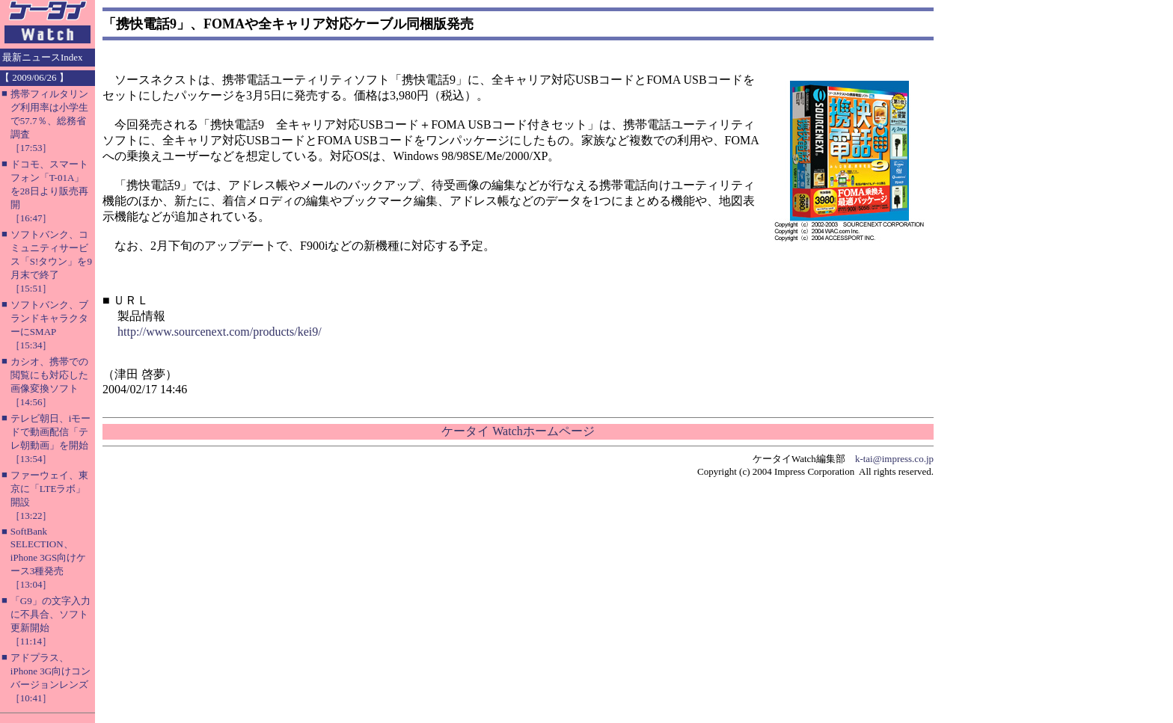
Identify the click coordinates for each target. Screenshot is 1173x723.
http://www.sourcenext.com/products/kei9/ (219, 331)
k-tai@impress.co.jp (894, 458)
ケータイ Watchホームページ (517, 431)
